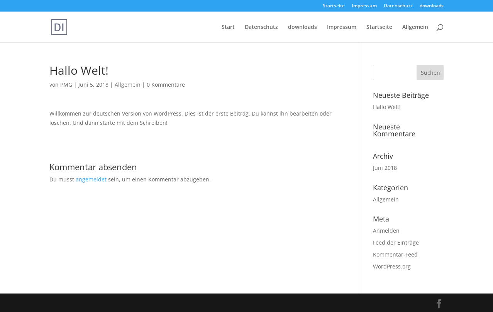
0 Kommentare (166, 84)
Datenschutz (398, 6)
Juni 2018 (385, 167)
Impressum (364, 6)
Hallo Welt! (387, 107)
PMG (66, 84)
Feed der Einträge (396, 242)
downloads (432, 6)
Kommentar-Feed (395, 254)
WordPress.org (392, 266)
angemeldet (91, 179)
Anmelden (386, 230)
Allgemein (415, 27)
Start (228, 27)
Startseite (334, 6)
